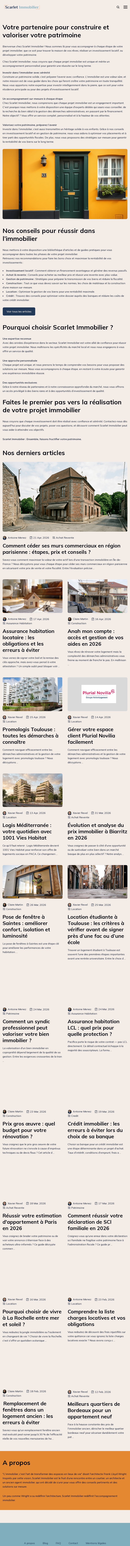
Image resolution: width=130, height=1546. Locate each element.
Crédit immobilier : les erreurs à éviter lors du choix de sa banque (95, 1129)
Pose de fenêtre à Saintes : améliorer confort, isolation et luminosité (26, 926)
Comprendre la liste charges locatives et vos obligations (96, 1317)
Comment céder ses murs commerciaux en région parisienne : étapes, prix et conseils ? (61, 548)
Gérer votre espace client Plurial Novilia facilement (91, 735)
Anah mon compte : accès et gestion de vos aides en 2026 (95, 637)
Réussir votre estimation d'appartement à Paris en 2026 (32, 1221)
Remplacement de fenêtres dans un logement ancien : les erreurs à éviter (28, 1412)
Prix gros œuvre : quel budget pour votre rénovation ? (29, 1129)
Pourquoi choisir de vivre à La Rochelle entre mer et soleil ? (32, 1317)
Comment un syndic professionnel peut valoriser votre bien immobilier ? (26, 1030)
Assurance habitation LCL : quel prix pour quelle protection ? (94, 1027)
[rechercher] (118, 7)
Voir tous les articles (19, 311)
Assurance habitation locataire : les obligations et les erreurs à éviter (28, 640)
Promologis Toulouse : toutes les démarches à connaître (30, 735)
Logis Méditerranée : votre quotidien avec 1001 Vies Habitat (27, 831)
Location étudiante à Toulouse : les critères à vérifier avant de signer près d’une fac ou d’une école (96, 929)
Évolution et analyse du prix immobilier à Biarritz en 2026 (97, 831)
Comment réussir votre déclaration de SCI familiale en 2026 (95, 1221)
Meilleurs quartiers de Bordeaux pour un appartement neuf (94, 1410)
